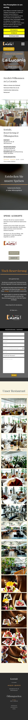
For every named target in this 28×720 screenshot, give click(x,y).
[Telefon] (13, 341)
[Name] (13, 334)
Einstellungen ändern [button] (14, 36)
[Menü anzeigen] (22, 43)
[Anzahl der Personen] (13, 355)
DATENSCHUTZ (14, 707)
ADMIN (14, 708)
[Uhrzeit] (13, 352)
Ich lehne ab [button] (14, 33)
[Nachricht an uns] (13, 365)
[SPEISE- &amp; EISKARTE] (14, 67)
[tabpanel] (14, 54)
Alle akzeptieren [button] (14, 30)
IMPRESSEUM (14, 705)
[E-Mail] (13, 344)
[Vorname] (13, 337)
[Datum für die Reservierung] (13, 348)
